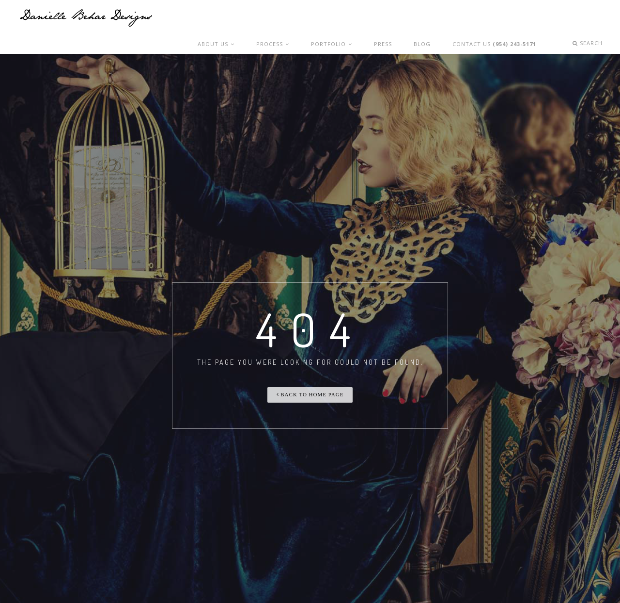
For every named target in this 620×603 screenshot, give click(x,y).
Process (298, 18)
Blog (429, 18)
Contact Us (499, 18)
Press (398, 18)
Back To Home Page (310, 377)
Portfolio (352, 18)
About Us (247, 18)
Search (590, 18)
